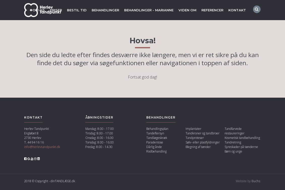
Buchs (256, 182)
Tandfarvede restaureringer (234, 132)
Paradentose (154, 144)
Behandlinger (98, 10)
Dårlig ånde (154, 148)
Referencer (211, 10)
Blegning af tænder (198, 148)
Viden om (184, 10)
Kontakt (237, 10)
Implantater (193, 130)
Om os (29, 10)
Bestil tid (69, 10)
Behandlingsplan (157, 130)
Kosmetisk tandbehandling (242, 139)
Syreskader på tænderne (241, 148)
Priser (47, 10)
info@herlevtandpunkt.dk (42, 148)
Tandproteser (195, 139)
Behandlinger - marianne (144, 10)
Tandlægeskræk (156, 139)
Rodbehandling (156, 153)
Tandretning (233, 144)
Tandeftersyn (155, 135)
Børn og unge (233, 153)
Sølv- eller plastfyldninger (203, 144)
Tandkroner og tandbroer (203, 135)
